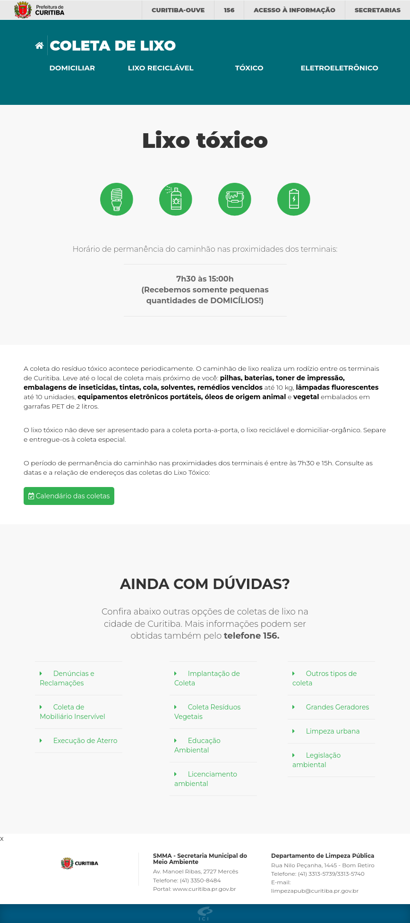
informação (294, 10)
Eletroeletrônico (338, 67)
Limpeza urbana (333, 731)
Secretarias (378, 10)
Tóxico (249, 67)
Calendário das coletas (69, 496)
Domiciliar (72, 67)
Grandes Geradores (337, 707)
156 (229, 10)
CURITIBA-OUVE (178, 10)
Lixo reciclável (161, 67)
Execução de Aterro (85, 740)
